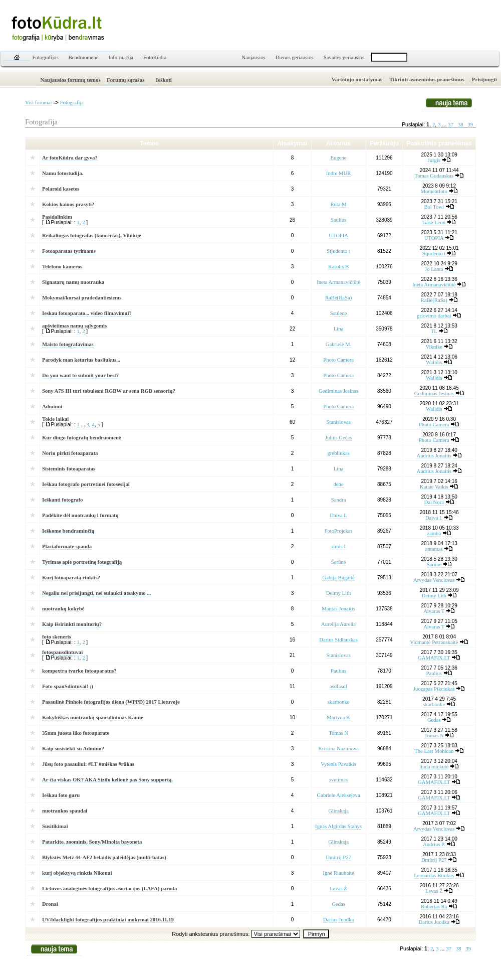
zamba (434, 533)
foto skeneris (56, 636)
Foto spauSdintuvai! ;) (67, 686)
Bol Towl (434, 207)
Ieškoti (164, 80)
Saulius (338, 220)
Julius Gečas (338, 437)
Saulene (338, 313)
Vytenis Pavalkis (338, 764)
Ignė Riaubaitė (338, 873)
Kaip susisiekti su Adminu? (73, 748)
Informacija (120, 57)
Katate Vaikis (434, 487)
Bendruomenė (84, 57)
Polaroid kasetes (60, 189)
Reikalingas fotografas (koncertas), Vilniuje (91, 235)
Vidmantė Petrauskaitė (434, 642)
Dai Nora (434, 502)
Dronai (50, 904)
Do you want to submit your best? (80, 375)
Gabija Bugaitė (338, 577)
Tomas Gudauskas (433, 176)
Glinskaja (338, 811)
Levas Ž (338, 888)
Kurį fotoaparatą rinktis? (71, 577)
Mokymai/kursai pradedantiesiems (81, 297)
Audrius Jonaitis (433, 455)
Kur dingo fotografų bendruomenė (81, 437)
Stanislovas (338, 422)
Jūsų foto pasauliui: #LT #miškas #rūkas (88, 764)
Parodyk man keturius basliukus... (81, 360)
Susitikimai (55, 826)
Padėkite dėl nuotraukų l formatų (80, 515)
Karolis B (338, 266)
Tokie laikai (55, 419)
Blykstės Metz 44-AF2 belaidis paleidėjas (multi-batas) (104, 857)
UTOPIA (338, 235)
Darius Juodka (338, 919)
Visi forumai (38, 102)
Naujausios (253, 57)
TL (434, 331)
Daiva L (338, 515)
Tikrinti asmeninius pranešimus (426, 79)
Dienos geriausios (295, 57)
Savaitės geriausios (344, 57)
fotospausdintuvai (62, 652)
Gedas (434, 720)
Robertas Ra (434, 906)
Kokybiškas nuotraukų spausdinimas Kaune (92, 717)
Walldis (434, 362)
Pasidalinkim (57, 217)
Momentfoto (434, 191)
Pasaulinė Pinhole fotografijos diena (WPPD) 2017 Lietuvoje (111, 702)
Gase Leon (433, 222)
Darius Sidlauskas (338, 639)
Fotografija (72, 102)
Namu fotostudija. (62, 173)
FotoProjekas (338, 531)
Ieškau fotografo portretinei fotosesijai (86, 484)
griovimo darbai (434, 315)
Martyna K (338, 717)
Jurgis (434, 160)
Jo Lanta (434, 269)
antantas (434, 549)
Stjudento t (338, 251)
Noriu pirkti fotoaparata (70, 453)
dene (339, 484)
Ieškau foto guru (61, 795)
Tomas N (338, 733)
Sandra (338, 500)
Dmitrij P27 (338, 857)
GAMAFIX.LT (434, 658)
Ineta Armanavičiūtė (338, 282)
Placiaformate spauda (67, 546)
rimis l (339, 546)
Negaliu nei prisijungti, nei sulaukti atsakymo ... (96, 593)
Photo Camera (338, 360)
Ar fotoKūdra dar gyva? (70, 157)
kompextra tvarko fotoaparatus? (79, 671)
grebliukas (338, 453)
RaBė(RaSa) (338, 297)
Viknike (433, 347)
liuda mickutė (433, 766)
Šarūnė (338, 562)
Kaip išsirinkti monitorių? (72, 624)
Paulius (338, 671)
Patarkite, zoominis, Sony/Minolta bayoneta (92, 842)
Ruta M (338, 204)
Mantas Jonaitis (338, 608)
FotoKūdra (154, 57)
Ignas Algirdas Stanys (338, 826)
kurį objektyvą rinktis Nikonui (77, 873)
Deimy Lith (338, 593)
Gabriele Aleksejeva (338, 795)
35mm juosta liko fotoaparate (75, 733)
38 (460, 124)
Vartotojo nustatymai (357, 79)
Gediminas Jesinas (338, 391)
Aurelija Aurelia (338, 624)
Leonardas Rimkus (434, 875)
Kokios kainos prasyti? (68, 204)
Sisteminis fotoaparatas (68, 468)
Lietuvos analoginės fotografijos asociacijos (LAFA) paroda (109, 888)
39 (470, 124)
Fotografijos (46, 57)
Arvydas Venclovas (433, 580)
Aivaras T (433, 611)
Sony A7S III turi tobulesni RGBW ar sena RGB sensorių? (108, 391)
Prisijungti (484, 79)
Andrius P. (434, 844)
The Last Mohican (433, 751)
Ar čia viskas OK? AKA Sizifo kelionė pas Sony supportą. (107, 779)
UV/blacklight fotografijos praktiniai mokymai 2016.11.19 (108, 919)
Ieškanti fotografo (62, 500)
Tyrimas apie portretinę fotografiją (82, 562)
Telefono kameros (62, 266)
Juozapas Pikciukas (434, 689)
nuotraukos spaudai (64, 811)
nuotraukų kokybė (63, 608)
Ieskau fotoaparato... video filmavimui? (87, 313)
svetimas (338, 779)
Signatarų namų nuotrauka (73, 282)
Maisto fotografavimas (68, 344)
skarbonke (339, 702)
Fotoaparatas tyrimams (69, 251)
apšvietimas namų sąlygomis (74, 326)
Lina (339, 329)
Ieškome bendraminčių (68, 531)
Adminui (52, 406)
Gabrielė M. (339, 344)
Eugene (339, 157)
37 (450, 124)
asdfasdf (339, 686)
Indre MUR (338, 173)
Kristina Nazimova (338, 748)
